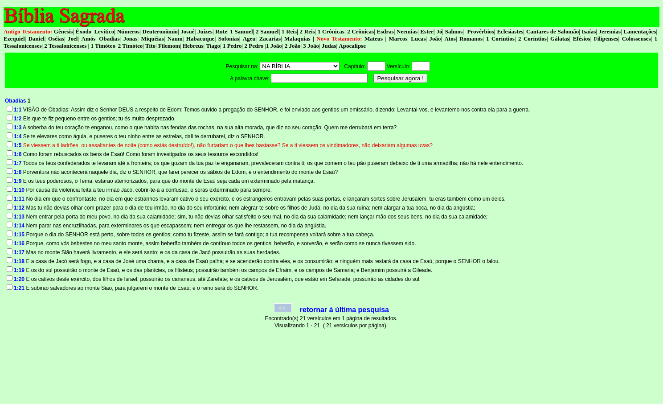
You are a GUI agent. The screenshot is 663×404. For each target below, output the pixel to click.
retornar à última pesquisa (344, 309)
